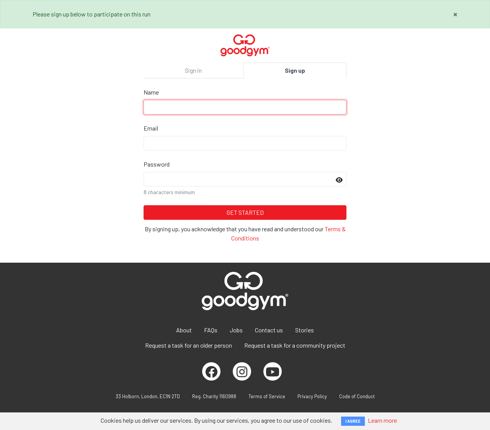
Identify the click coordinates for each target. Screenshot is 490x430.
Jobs (236, 330)
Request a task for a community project (294, 345)
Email (151, 128)
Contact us (269, 330)
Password (157, 164)
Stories (304, 330)
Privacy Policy (312, 396)
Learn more (382, 420)
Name (151, 92)
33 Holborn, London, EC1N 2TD (148, 396)
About (184, 330)
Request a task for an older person (188, 345)
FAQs (210, 330)
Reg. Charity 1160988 (214, 396)
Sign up (295, 70)
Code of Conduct (357, 396)
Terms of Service (266, 396)
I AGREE (353, 421)
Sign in (193, 70)
